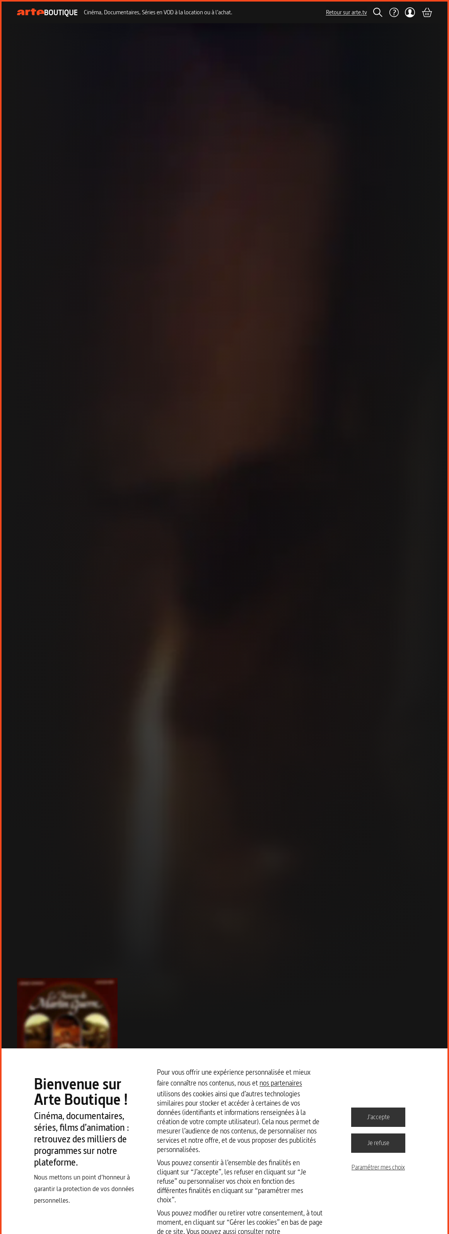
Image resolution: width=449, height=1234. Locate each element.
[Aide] (394, 12)
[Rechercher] (377, 12)
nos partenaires (280, 1083)
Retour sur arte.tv (346, 12)
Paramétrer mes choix (378, 1167)
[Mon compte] (410, 12)
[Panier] (426, 12)
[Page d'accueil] (47, 12)
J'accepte (378, 1117)
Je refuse (378, 1142)
